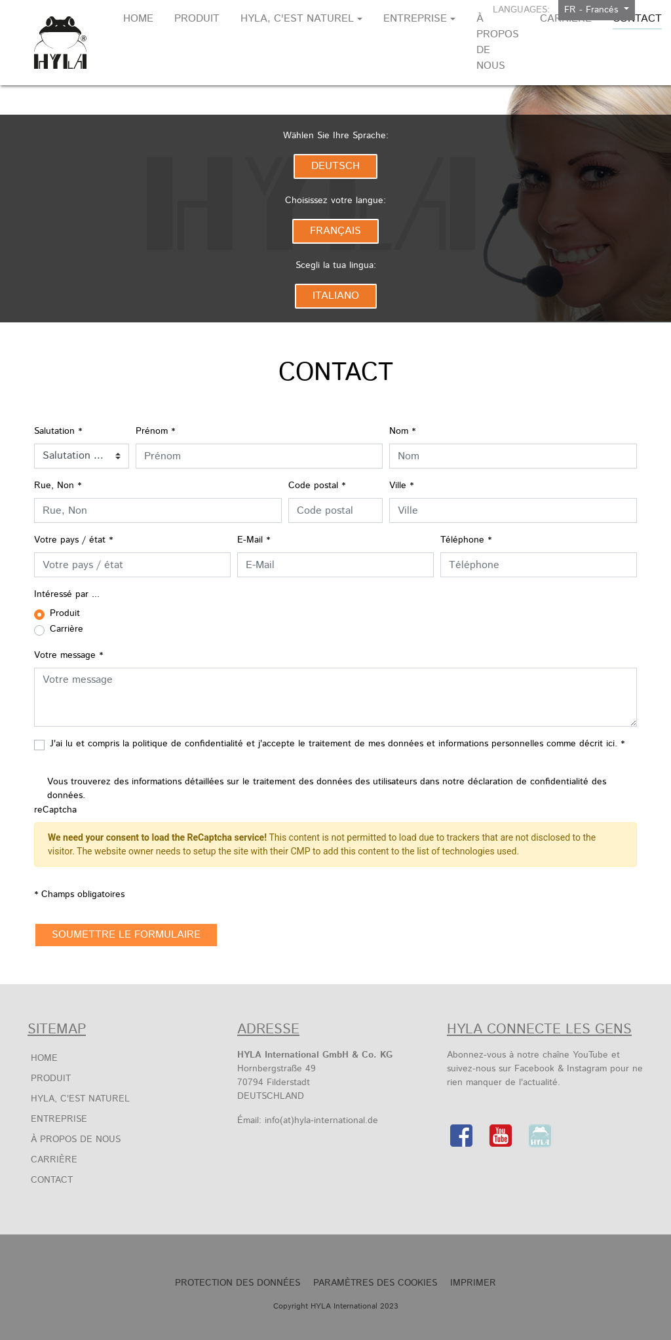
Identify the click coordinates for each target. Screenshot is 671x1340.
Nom (402, 431)
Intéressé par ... (67, 594)
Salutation (58, 431)
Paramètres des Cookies (375, 1283)
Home (44, 1058)
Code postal (316, 485)
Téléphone (465, 539)
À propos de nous (76, 1139)
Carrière (54, 1159)
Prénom (155, 431)
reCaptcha (55, 809)
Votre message (68, 655)
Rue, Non (57, 485)
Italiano (336, 295)
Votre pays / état (73, 539)
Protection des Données (237, 1283)
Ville (401, 485)
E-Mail (253, 539)
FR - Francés (592, 9)
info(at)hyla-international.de (321, 1120)
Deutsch (335, 166)
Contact (52, 1180)
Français (335, 231)
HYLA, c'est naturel (80, 1098)
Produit (51, 1078)
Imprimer (473, 1283)
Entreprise (59, 1119)
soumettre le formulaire (126, 934)
